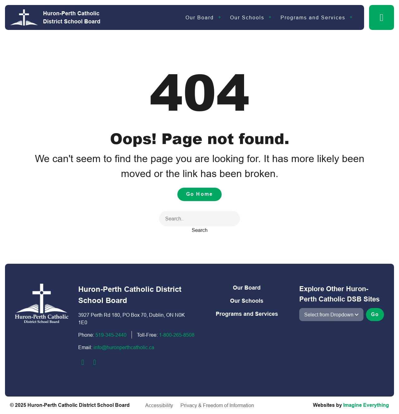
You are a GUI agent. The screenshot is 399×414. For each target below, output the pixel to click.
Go (375, 314)
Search (200, 230)
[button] (381, 17)
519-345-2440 (111, 335)
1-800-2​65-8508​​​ (177, 335)
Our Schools (247, 17)
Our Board (199, 17)
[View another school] (331, 314)
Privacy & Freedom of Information (217, 405)
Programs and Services (313, 17)
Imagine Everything (366, 405)
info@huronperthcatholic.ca (124, 347)
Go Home (199, 194)
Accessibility (159, 405)
